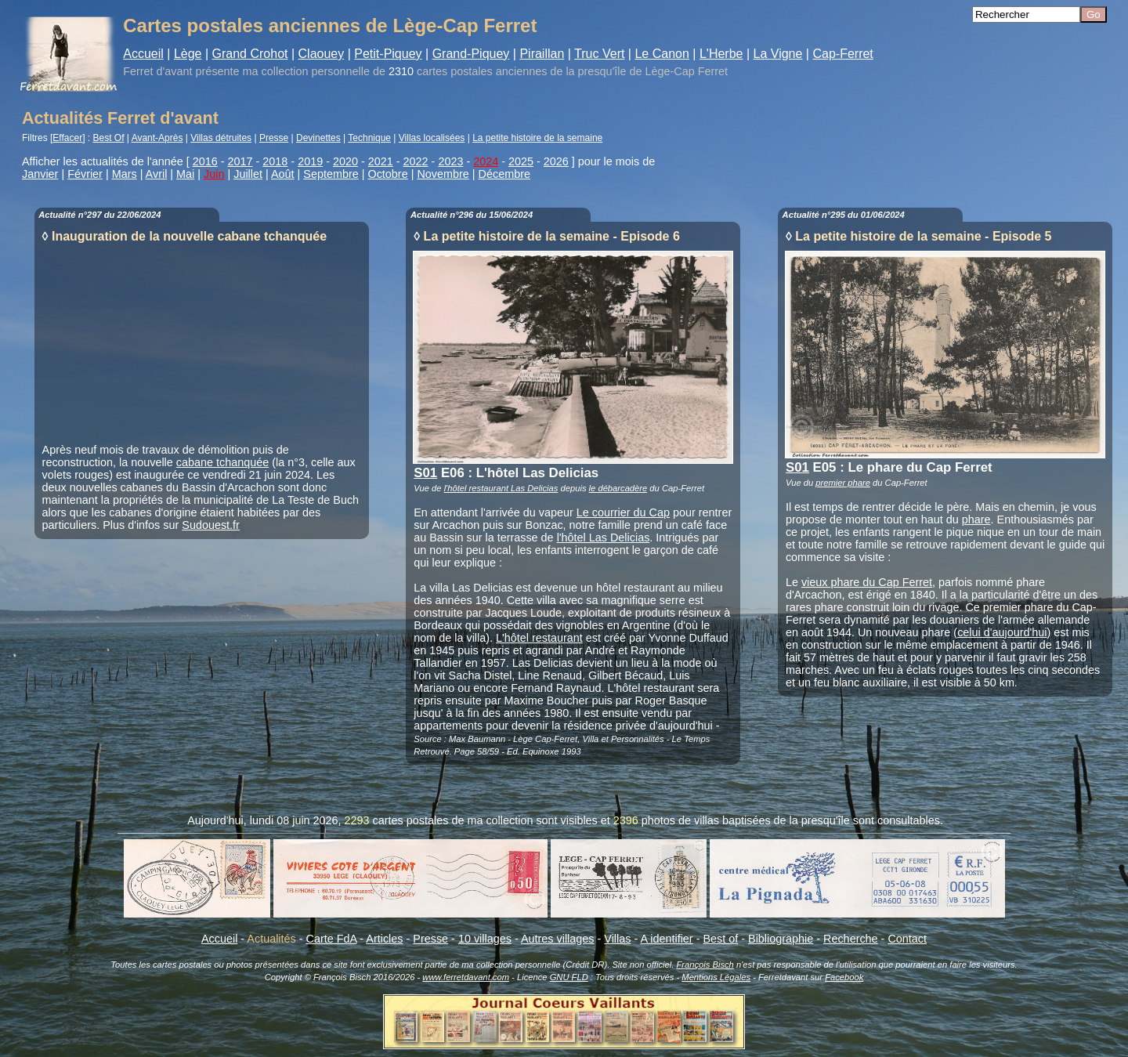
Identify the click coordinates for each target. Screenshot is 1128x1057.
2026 (556, 161)
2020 (345, 161)
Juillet (247, 174)
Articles (384, 938)
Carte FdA (331, 938)
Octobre (387, 174)
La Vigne (778, 53)
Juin (214, 174)
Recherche (850, 938)
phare (976, 519)
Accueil (143, 53)
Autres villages (558, 938)
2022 (415, 161)
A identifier (666, 938)
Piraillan (541, 53)
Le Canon (661, 53)
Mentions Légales (716, 977)
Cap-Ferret (842, 53)
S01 (425, 472)
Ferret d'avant (157, 71)
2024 (485, 161)
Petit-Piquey (387, 53)
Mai (185, 174)
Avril (157, 174)
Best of (720, 938)
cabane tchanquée (222, 462)
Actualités (271, 938)
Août (283, 174)
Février (85, 174)
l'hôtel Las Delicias (603, 537)
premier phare (842, 482)
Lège (188, 53)
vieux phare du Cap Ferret (866, 582)
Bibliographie (780, 938)
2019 (310, 161)
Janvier (40, 174)
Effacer (67, 137)
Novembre (442, 174)
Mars (124, 174)
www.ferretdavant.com (465, 977)
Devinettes (318, 137)
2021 (380, 161)
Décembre (504, 174)
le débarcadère (618, 488)
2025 (520, 161)
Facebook (844, 977)
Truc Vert (599, 53)
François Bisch (704, 964)
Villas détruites (220, 137)
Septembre (330, 174)
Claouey (321, 53)
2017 (240, 161)
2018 (274, 161)
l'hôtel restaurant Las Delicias (501, 488)
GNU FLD (569, 977)
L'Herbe (721, 53)
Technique (369, 137)
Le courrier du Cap (623, 512)
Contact (907, 938)
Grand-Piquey (471, 53)
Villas (617, 938)
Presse (273, 137)
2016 (205, 161)
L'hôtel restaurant (539, 638)
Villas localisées (432, 137)
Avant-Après (157, 137)
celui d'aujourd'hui (1002, 632)
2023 (450, 161)
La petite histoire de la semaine (537, 137)
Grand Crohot (250, 53)
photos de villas (680, 820)
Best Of (109, 137)
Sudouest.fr (211, 525)
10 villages (485, 938)
